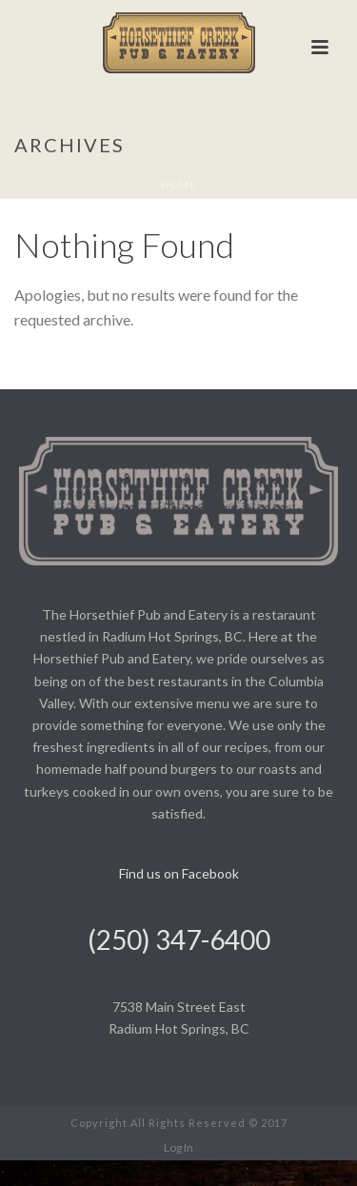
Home (178, 184)
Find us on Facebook (179, 873)
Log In (178, 1147)
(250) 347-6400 (179, 939)
